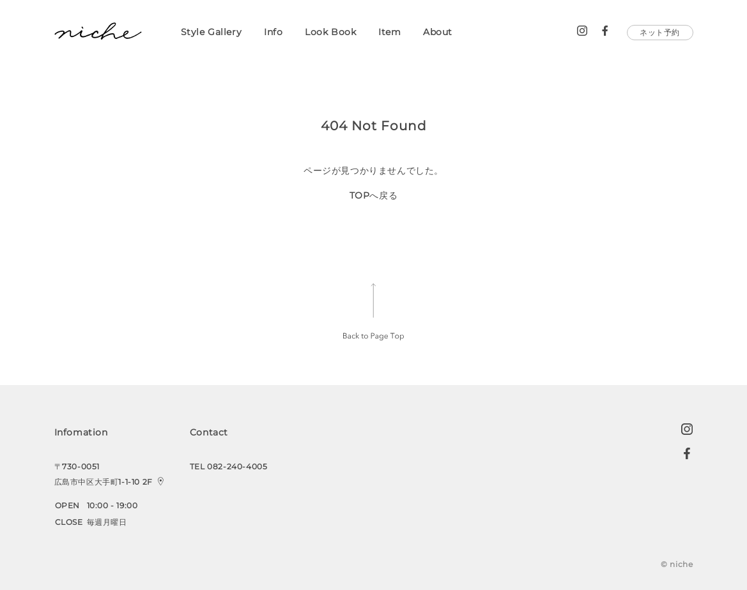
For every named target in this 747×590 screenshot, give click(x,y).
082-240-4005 (237, 466)
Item (389, 32)
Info (273, 32)
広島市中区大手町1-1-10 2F (104, 482)
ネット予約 (660, 32)
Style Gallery (211, 32)
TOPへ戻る (374, 195)
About (437, 32)
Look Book (330, 32)
